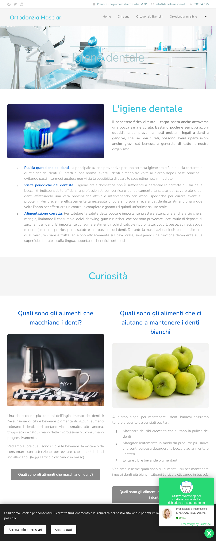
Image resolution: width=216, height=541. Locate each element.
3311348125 (201, 4)
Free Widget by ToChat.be (196, 524)
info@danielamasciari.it (170, 4)
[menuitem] (174, 17)
